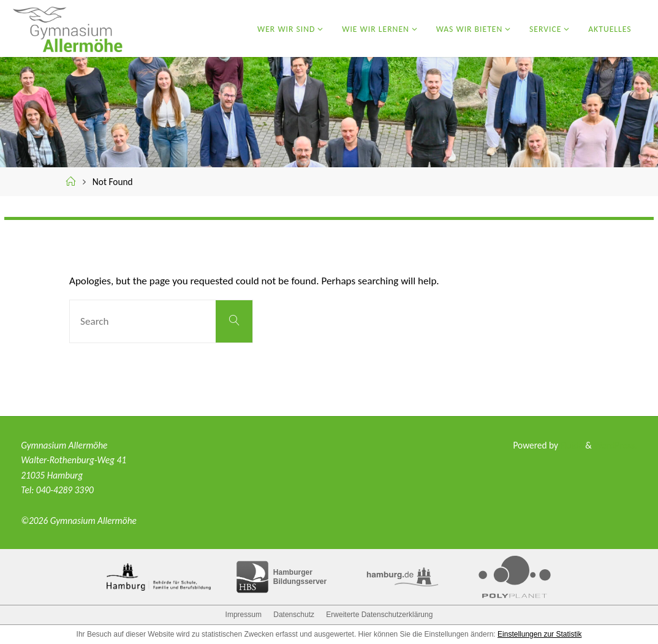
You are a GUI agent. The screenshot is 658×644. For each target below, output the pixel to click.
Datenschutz (293, 614)
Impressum (243, 614)
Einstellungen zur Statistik (539, 634)
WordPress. (615, 445)
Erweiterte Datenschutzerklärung (379, 614)
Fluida (570, 445)
